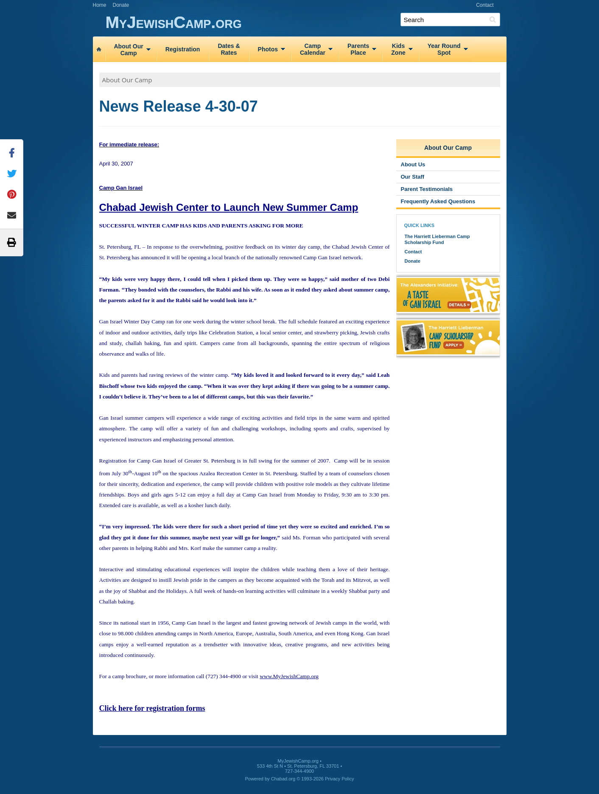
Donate (121, 5)
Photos (268, 49)
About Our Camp (127, 80)
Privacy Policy (339, 778)
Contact (484, 5)
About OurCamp (128, 49)
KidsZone (398, 49)
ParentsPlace (358, 49)
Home (99, 5)
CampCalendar (312, 49)
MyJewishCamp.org (306, 22)
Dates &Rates (229, 49)
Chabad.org (283, 778)
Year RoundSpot (444, 49)
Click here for (152, 708)
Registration (182, 49)
